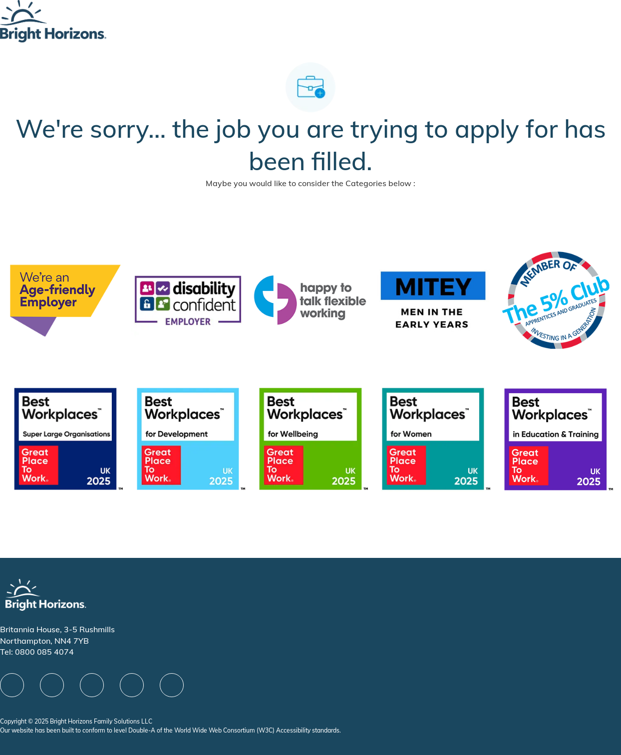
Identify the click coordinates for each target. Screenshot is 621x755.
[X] (92, 685)
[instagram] (172, 685)
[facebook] (12, 685)
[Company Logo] (53, 20)
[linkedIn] (52, 685)
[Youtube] (132, 685)
